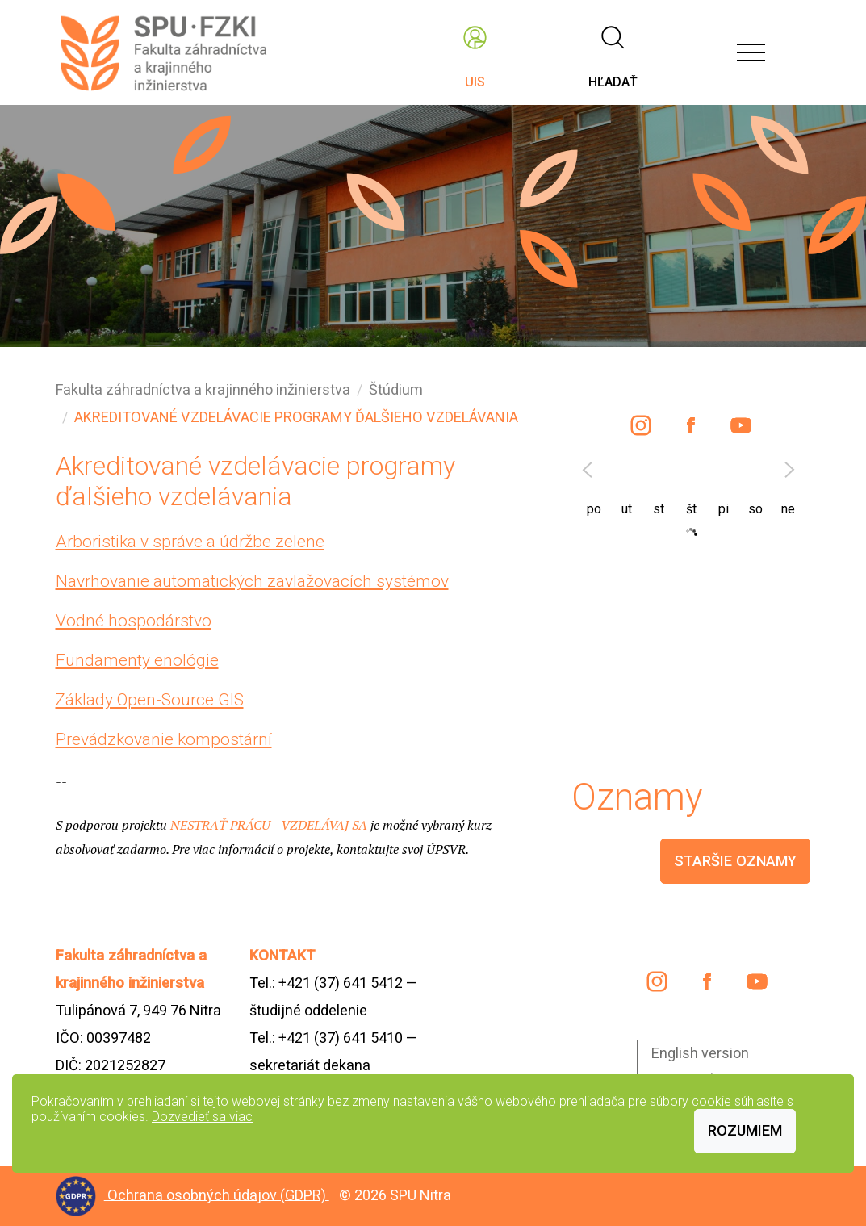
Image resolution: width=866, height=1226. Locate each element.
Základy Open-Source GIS (150, 699)
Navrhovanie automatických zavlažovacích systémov (252, 581)
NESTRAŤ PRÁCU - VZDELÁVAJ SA (268, 825)
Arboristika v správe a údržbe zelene (190, 541)
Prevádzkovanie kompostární (164, 739)
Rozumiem (745, 1130)
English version (700, 1052)
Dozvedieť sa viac (202, 1116)
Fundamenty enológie (137, 660)
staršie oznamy (735, 860)
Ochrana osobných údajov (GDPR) (218, 1194)
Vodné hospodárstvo (133, 620)
